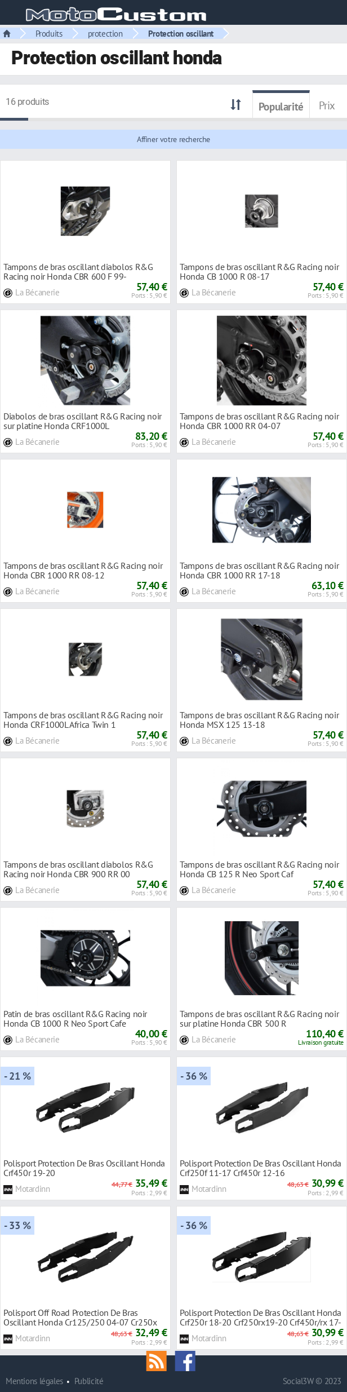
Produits (49, 33)
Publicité (89, 1381)
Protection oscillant (180, 33)
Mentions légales (34, 1381)
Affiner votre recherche (173, 139)
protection (105, 33)
